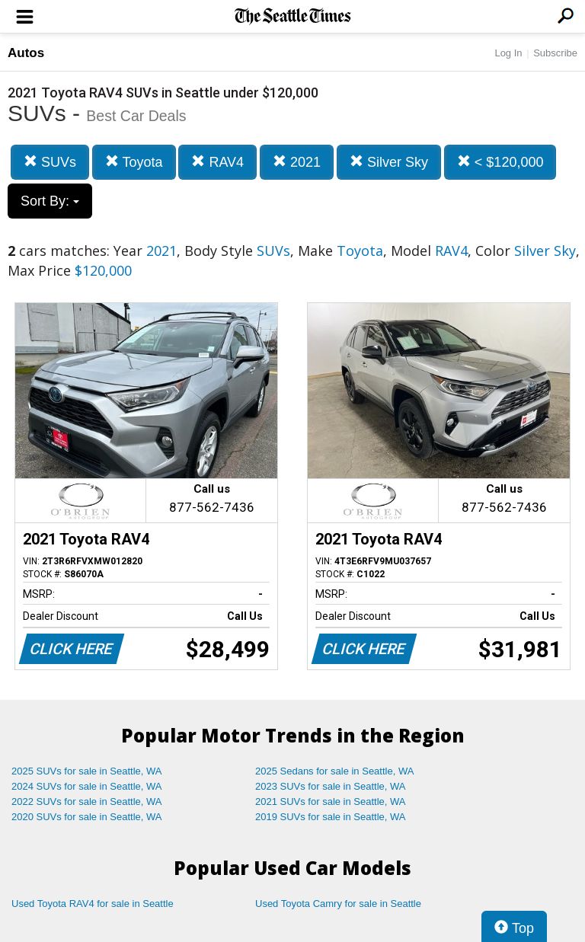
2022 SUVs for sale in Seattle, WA (86, 801)
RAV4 (217, 162)
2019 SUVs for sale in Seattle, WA (330, 816)
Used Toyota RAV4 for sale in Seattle (92, 903)
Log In (508, 53)
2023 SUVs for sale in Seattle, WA (330, 786)
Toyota (134, 162)
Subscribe (555, 53)
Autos (26, 53)
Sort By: (50, 201)
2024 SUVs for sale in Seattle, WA (86, 786)
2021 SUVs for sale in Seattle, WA (330, 801)
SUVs (50, 162)
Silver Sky (389, 162)
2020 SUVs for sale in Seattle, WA (86, 816)
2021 (297, 162)
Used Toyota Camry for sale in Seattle (338, 903)
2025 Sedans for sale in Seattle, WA (334, 771)
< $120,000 (500, 162)
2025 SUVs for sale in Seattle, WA (86, 771)
